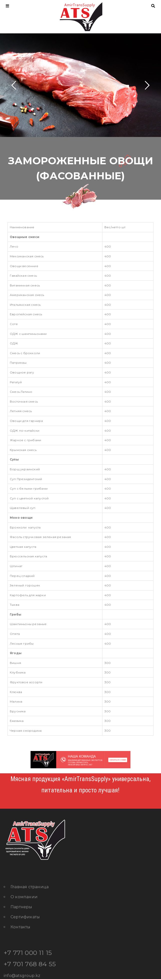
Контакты (21, 927)
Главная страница (30, 886)
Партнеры (21, 907)
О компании (24, 896)
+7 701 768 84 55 (30, 964)
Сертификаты (25, 917)
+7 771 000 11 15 (28, 952)
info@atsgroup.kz (22, 975)
